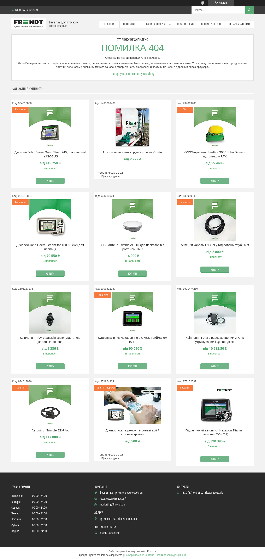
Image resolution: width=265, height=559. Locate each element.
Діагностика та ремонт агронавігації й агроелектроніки (133, 432)
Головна (109, 24)
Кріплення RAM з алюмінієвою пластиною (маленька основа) (50, 339)
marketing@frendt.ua (112, 504)
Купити (50, 181)
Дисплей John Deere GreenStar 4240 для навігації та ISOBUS (50, 154)
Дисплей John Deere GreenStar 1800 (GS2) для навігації (50, 247)
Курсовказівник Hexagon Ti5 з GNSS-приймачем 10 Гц (132, 339)
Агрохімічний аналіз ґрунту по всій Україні (132, 152)
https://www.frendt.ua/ (113, 499)
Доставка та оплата (239, 24)
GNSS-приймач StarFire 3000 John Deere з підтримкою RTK (215, 154)
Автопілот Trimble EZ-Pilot (50, 430)
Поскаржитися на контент (139, 555)
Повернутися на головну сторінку (132, 74)
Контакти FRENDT (211, 24)
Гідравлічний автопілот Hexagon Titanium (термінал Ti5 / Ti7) (214, 432)
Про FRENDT (129, 24)
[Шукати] (249, 10)
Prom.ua (152, 551)
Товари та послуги (155, 24)
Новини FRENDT (185, 24)
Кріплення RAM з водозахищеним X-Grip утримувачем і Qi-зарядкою (215, 339)
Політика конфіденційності (171, 555)
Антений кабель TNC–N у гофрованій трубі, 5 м (215, 245)
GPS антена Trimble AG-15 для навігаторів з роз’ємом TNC (132, 247)
